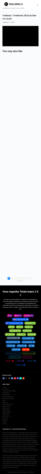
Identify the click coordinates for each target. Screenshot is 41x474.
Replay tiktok (5, 414)
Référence (5, 419)
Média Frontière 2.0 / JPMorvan (26, 472)
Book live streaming (7, 396)
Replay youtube (6, 406)
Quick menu (5, 389)
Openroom (5, 402)
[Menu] (38, 5)
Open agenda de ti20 (7, 404)
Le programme (6, 416)
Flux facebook (6, 393)
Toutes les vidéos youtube (9, 391)
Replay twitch (5, 408)
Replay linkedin (6, 410)
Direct (4, 400)
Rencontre (5, 418)
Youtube (12, 22)
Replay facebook (6, 412)
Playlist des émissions (8, 398)
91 (29, 278)
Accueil (4, 387)
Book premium (6, 394)
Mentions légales (11, 472)
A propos (4, 421)
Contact (4, 423)
